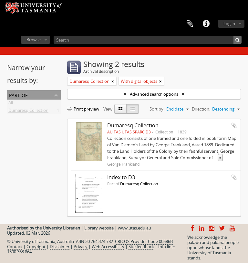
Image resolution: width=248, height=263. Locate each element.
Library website (99, 228)
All (10, 104)
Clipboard (190, 24)
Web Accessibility (108, 246)
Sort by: (157, 109)
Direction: (201, 109)
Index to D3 (121, 177)
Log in (229, 23)
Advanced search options (154, 94)
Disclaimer (59, 246)
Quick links (206, 24)
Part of (18, 94)
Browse (33, 40)
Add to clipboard (234, 125)
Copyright (36, 246)
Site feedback (141, 246)
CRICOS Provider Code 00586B (144, 241)
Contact (14, 246)
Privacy (81, 246)
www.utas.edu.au (134, 228)
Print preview (83, 109)
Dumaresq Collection (28, 111)
